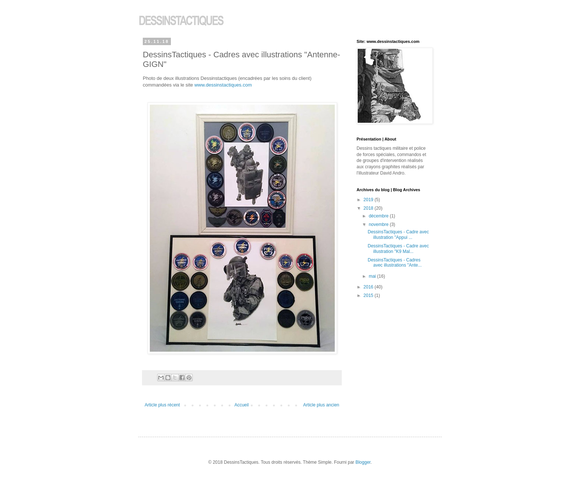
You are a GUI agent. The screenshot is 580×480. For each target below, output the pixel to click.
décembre (379, 216)
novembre (379, 224)
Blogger (363, 462)
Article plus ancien (321, 405)
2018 (369, 208)
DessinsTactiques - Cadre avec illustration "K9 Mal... (398, 248)
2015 (369, 295)
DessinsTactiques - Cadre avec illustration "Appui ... (398, 234)
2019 (369, 199)
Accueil (242, 405)
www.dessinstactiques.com (223, 85)
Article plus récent (162, 405)
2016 (369, 287)
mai (373, 276)
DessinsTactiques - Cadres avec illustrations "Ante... (395, 262)
